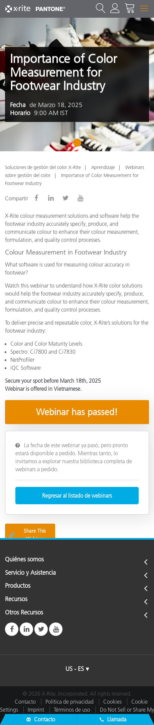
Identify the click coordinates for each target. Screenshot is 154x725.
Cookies (112, 701)
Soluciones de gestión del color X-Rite (43, 167)
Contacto (25, 701)
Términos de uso (72, 709)
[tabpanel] (77, 84)
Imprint (36, 709)
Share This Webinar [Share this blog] (27, 535)
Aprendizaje (103, 167)
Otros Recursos (24, 612)
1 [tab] (78, 145)
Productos (17, 586)
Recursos (16, 599)
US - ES (74, 669)
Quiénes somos (24, 559)
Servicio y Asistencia (30, 573)
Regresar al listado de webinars (77, 495)
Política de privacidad (69, 701)
